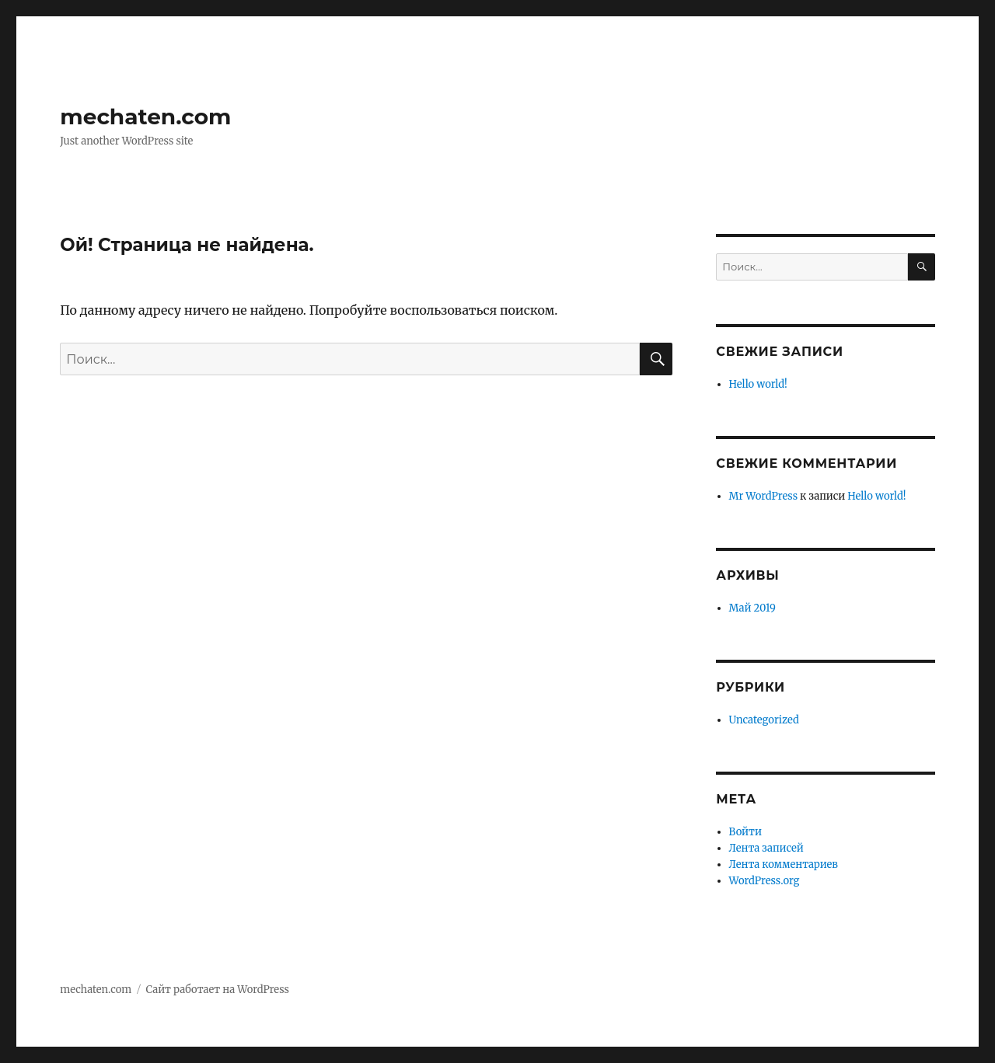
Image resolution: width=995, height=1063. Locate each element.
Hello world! (758, 384)
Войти (745, 831)
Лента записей (766, 848)
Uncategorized (764, 720)
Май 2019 (752, 608)
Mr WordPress (763, 496)
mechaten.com (145, 116)
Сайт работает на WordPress (217, 989)
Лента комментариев (783, 864)
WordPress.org (764, 880)
